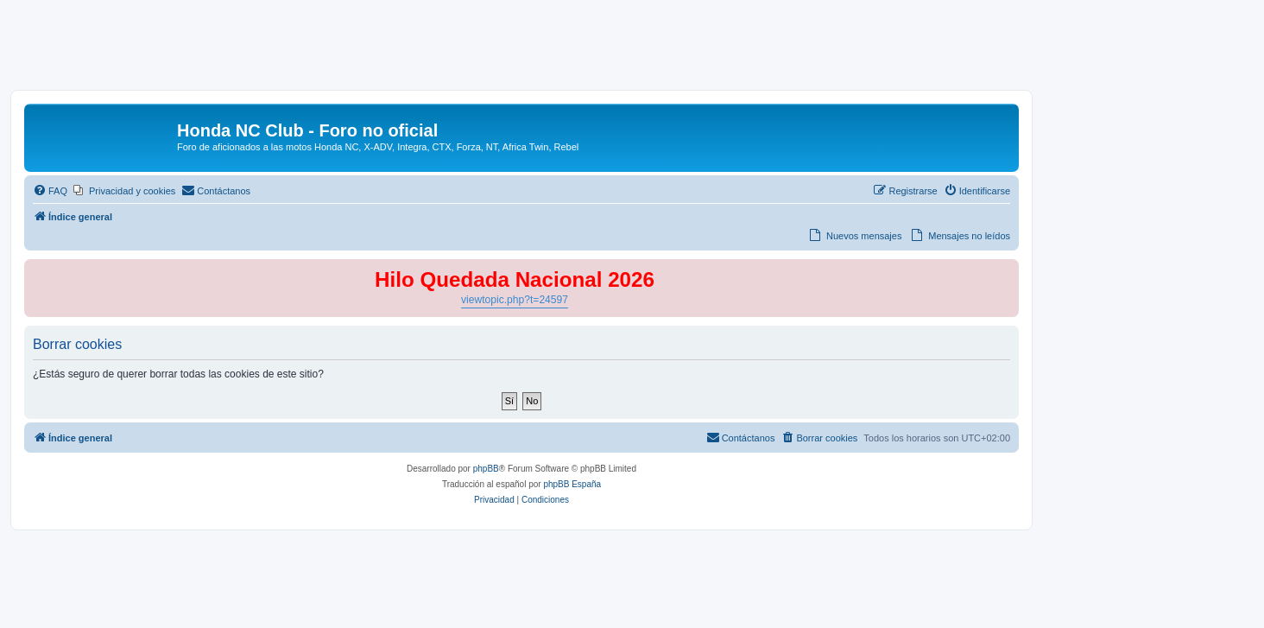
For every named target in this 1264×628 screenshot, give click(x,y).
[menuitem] (50, 191)
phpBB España (572, 484)
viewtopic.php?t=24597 (514, 300)
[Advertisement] (632, 49)
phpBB (486, 468)
